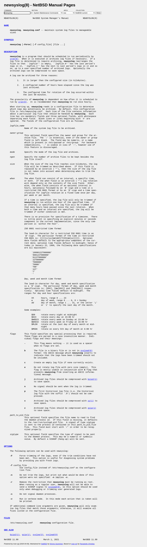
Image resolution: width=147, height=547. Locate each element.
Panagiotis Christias (87, 544)
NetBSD (44, 544)
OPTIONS (8, 446)
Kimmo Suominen (56, 544)
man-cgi (74, 544)
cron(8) (14, 59)
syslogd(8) (86, 350)
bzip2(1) (92, 379)
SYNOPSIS (9, 40)
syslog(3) (38, 534)
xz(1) (91, 401)
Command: (8, 10)
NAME (6, 25)
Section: (35, 10)
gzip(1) (92, 408)
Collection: (80, 10)
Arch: (67, 10)
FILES (7, 518)
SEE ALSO (9, 530)
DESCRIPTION (10, 51)
